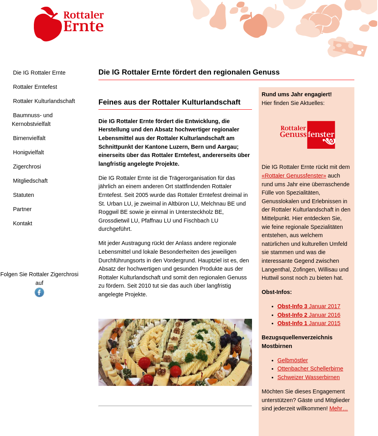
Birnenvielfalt (29, 138)
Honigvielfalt (28, 152)
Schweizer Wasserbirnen (309, 377)
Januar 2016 (309, 315)
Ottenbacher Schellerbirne (310, 368)
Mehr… (338, 408)
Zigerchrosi (27, 166)
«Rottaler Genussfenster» (294, 175)
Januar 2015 (309, 323)
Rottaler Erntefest (35, 87)
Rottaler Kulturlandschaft (44, 101)
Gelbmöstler (293, 360)
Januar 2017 (309, 306)
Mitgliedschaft (30, 181)
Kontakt (22, 223)
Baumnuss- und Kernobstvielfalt (32, 119)
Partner (22, 209)
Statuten (23, 195)
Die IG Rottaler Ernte (39, 72)
